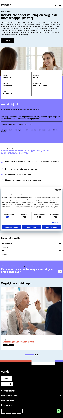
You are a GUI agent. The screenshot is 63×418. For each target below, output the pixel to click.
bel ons (5, 378)
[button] (29, 354)
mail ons (6, 384)
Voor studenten (8, 391)
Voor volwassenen (9, 395)
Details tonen (54, 222)
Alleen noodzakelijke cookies (11, 227)
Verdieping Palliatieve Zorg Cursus (18, 342)
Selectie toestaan (31, 227)
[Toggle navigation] (60, 391)
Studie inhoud (31, 244)
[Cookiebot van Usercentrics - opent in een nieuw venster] (54, 189)
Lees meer (6, 40)
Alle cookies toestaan (51, 227)
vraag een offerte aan (11, 411)
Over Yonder (6, 405)
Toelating (31, 247)
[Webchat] (59, 411)
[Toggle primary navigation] (60, 5)
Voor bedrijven (8, 400)
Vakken (31, 254)
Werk (31, 251)
